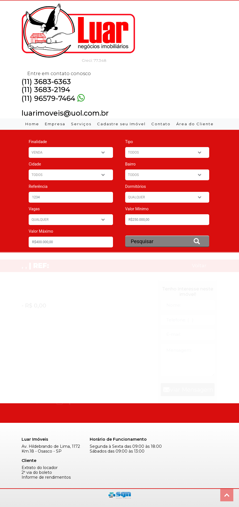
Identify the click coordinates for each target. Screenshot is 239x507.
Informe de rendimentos (46, 477)
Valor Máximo (41, 231)
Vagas (34, 209)
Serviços (81, 124)
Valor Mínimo (137, 209)
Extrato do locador (40, 467)
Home (32, 124)
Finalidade (38, 141)
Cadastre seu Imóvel (121, 124)
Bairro (130, 164)
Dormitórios (135, 186)
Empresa (55, 124)
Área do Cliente (195, 124)
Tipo (129, 141)
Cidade (35, 164)
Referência (38, 186)
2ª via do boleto (37, 472)
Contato (161, 124)
